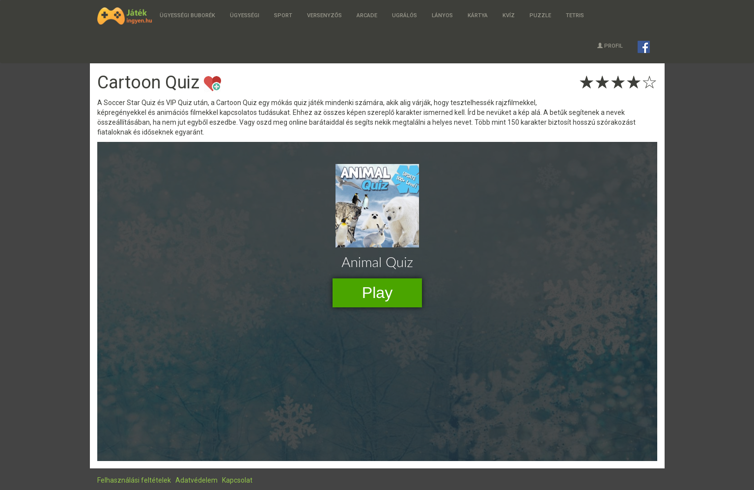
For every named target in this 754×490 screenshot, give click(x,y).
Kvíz (509, 15)
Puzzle (540, 15)
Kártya (478, 15)
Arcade (367, 15)
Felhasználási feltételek (134, 480)
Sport (283, 15)
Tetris (575, 15)
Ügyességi (244, 15)
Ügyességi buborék (187, 15)
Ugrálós (404, 15)
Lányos (442, 15)
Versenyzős (324, 15)
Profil (610, 46)
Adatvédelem (196, 480)
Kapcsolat (237, 480)
